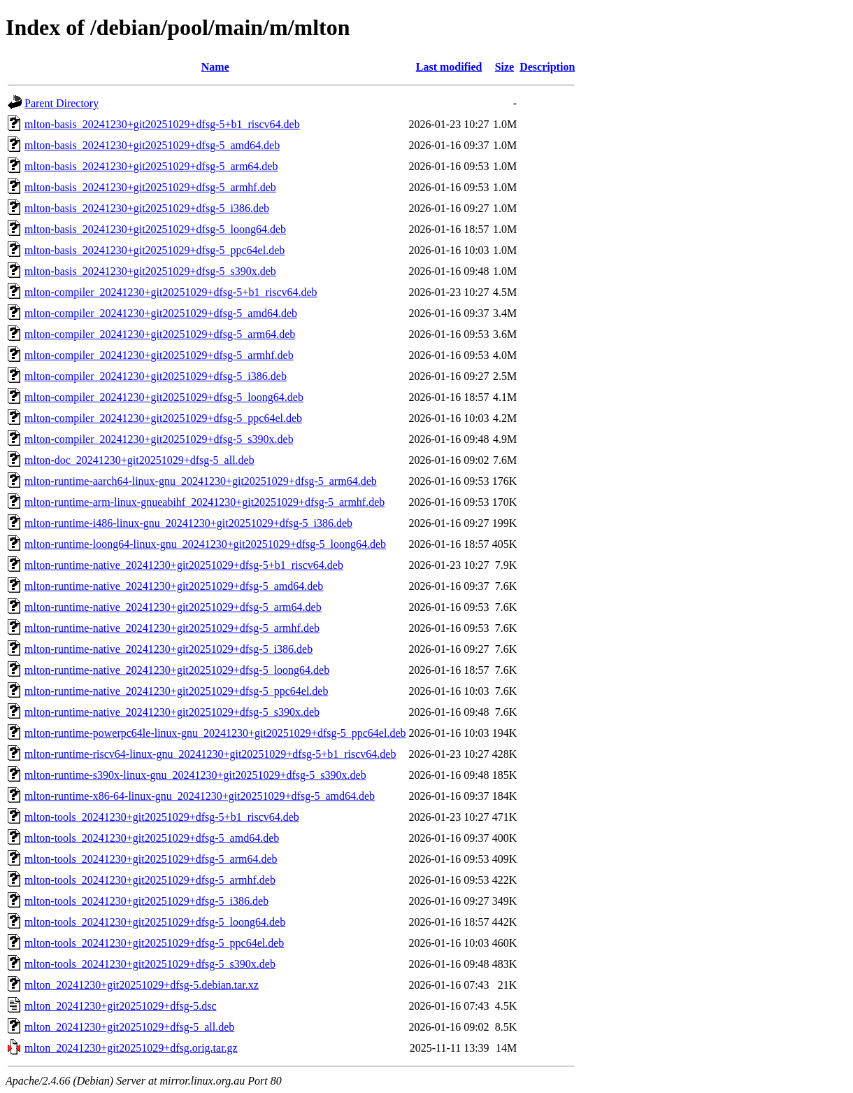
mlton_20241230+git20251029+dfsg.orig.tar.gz (131, 1048)
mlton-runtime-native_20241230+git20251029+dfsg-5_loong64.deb (176, 670)
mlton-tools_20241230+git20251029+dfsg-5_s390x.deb (149, 964)
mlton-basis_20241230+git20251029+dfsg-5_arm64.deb (151, 166)
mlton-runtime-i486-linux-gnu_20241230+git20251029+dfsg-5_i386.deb (188, 523)
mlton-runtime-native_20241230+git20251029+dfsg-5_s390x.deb (172, 712)
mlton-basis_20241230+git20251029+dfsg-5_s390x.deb (150, 271)
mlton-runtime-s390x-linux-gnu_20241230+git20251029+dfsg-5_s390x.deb (195, 775)
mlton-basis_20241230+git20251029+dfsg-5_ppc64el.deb (154, 250)
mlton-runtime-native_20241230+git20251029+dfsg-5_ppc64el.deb (176, 691)
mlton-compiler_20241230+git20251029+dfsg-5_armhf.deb (159, 355)
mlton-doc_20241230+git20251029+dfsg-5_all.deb (139, 460)
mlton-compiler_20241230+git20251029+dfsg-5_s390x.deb (159, 439)
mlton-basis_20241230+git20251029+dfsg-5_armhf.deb (150, 187)
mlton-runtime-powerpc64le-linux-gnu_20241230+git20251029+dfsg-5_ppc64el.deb (215, 733)
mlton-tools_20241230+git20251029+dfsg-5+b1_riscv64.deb (161, 817)
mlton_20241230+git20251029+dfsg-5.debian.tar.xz (141, 985)
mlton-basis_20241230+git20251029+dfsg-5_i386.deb (146, 208)
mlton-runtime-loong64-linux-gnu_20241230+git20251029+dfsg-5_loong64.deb (205, 544)
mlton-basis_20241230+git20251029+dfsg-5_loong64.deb (155, 229)
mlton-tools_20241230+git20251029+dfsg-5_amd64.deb (151, 838)
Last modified (449, 67)
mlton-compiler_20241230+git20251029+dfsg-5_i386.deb (155, 376)
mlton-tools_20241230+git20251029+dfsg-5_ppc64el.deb (154, 943)
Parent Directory (61, 103)
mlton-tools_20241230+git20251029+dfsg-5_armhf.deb (149, 880)
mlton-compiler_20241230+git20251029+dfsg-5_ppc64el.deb (163, 418)
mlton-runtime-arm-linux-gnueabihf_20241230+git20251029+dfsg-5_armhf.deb (204, 502)
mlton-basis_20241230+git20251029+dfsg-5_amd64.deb (152, 145)
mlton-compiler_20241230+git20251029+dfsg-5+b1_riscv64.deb (170, 292)
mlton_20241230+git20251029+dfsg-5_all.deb (129, 1027)
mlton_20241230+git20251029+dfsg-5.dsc (120, 1006)
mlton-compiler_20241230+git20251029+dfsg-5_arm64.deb (159, 334)
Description (547, 67)
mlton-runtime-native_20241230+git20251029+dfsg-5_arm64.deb (173, 607)
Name (215, 67)
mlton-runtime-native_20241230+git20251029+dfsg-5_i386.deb (168, 649)
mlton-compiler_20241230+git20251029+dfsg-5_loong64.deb (163, 397)
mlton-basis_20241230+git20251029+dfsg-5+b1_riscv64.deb (162, 124)
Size (505, 67)
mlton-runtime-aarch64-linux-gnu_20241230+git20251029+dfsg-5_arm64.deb (200, 481)
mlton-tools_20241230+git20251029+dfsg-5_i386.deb (146, 901)
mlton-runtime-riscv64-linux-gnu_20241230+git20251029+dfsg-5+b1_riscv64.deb (210, 754)
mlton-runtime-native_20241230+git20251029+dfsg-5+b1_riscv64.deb (183, 565)
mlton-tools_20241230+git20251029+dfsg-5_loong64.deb (154, 922)
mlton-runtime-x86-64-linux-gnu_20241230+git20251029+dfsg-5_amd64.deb (199, 796)
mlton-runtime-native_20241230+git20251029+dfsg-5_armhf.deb (172, 628)
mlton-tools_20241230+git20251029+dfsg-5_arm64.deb (151, 859)
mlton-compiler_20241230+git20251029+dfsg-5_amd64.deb (160, 313)
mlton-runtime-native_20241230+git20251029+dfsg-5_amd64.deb (173, 586)
